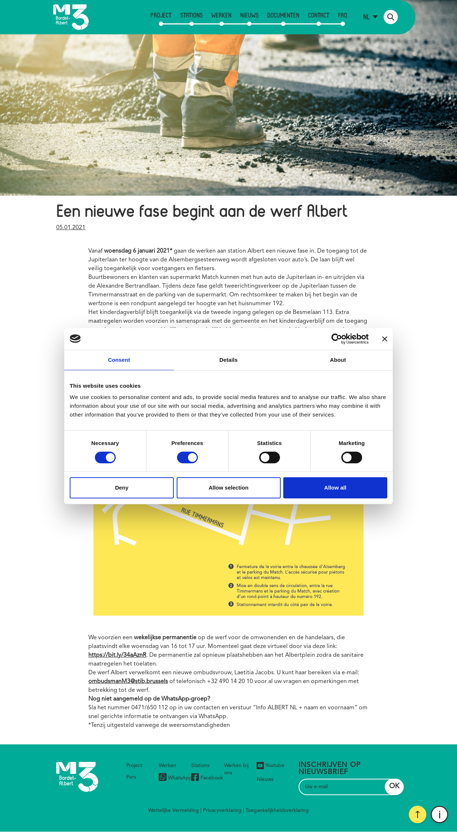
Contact (318, 15)
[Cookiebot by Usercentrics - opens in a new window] (337, 338)
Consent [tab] (119, 360)
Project (161, 15)
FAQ (342, 15)
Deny (121, 487)
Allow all (335, 487)
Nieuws (249, 15)
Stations (191, 15)
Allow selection (228, 487)
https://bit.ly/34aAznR (117, 655)
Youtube (270, 765)
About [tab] (338, 360)
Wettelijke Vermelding (173, 810)
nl (366, 17)
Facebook (207, 778)
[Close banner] (384, 338)
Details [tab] (228, 360)
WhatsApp (175, 778)
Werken (221, 15)
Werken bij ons (236, 769)
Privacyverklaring (222, 810)
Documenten (283, 15)
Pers (131, 777)
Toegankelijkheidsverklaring (277, 810)
